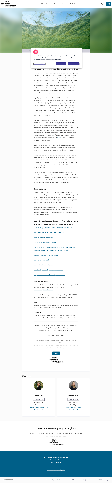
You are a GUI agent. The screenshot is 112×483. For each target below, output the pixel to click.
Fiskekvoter (54, 315)
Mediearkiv (55, 4)
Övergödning (47, 315)
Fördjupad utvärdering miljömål (43, 265)
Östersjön (36, 315)
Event (64, 4)
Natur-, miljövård (52, 307)
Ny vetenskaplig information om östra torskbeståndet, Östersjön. (53, 228)
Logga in (107, 480)
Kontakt (72, 4)
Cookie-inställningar (39, 64)
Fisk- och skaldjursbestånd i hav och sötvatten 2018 (49, 233)
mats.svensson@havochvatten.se (43, 290)
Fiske (59, 307)
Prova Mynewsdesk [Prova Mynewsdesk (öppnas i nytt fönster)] (74, 480)
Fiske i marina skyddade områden (43, 238)
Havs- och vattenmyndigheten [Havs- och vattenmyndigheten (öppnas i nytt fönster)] (56, 470)
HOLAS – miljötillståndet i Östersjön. (45, 242)
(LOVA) (59, 137)
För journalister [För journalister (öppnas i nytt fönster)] (87, 480)
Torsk (41, 315)
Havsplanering (66, 315)
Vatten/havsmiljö (39, 305)
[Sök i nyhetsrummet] (102, 4)
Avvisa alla (61, 64)
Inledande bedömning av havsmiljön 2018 (46, 255)
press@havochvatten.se (73, 407)
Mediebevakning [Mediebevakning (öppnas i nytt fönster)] (49, 480)
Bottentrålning (58, 318)
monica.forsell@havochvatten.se (38, 407)
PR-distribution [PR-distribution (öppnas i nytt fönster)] (61, 480)
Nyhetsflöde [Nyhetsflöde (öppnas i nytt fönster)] (99, 480)
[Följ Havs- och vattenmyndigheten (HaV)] (108, 4)
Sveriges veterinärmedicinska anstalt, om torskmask (49, 275)
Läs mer (56, 353)
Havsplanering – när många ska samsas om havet (48, 270)
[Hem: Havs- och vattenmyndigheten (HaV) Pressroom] (8, 4)
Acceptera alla (73, 64)
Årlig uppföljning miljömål (41, 260)
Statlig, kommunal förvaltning (69, 305)
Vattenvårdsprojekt (69, 318)
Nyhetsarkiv (44, 4)
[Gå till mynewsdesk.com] (8, 480)
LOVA (60, 315)
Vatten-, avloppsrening (40, 307)
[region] (56, 58)
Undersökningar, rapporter (52, 305)
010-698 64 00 (38, 410)
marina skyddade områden (46, 318)
